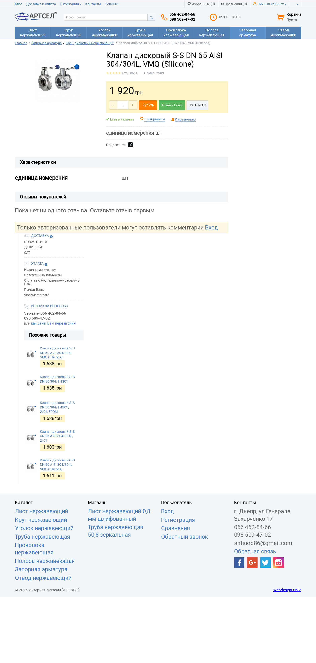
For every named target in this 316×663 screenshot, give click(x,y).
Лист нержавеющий (41, 511)
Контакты (93, 4)
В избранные (154, 119)
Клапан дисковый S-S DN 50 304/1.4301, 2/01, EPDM (57, 407)
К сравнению (185, 119)
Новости (111, 4)
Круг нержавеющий (41, 519)
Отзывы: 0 (130, 73)
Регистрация (178, 519)
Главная (21, 43)
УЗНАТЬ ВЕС (197, 105)
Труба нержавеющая (42, 536)
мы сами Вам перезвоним (53, 323)
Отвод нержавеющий (43, 578)
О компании (70, 4)
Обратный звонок (184, 536)
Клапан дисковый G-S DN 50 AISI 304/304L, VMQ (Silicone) (57, 464)
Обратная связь (255, 551)
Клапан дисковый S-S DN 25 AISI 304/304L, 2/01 (57, 436)
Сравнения (175, 528)
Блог (18, 4)
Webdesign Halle (287, 590)
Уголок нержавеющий (44, 528)
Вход (211, 227)
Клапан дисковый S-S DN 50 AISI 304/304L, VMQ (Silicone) (57, 352)
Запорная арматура (46, 43)
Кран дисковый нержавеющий (90, 43)
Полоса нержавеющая (45, 561)
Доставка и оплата (41, 4)
